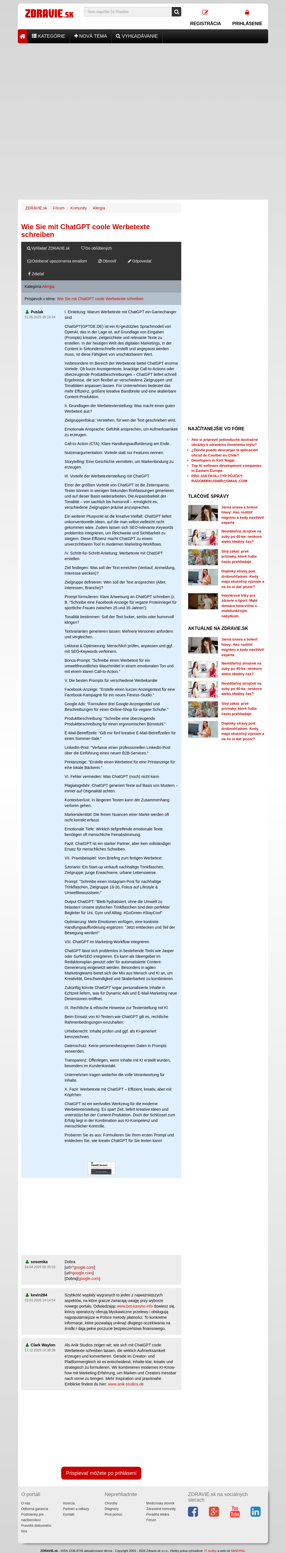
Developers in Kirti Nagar (213, 460)
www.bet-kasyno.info (135, 1306)
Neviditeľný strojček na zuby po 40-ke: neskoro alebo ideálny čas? (241, 536)
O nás (25, 1503)
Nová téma (90, 36)
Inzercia (69, 1503)
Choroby (111, 1503)
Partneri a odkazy (76, 1509)
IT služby (210, 1550)
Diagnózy (112, 1509)
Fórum (58, 208)
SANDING (238, 1550)
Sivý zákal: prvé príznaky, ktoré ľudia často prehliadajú (239, 556)
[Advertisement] (143, 82)
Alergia (99, 208)
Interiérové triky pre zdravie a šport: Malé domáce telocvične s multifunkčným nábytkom (239, 605)
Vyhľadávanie (137, 36)
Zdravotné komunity (161, 1509)
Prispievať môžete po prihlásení (101, 1473)
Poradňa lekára (157, 1514)
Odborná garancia (34, 1509)
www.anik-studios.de (126, 1384)
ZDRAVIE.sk (36, 208)
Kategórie (48, 36)
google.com (84, 1267)
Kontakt (68, 1514)
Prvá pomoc (114, 1514)
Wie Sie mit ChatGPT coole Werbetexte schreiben (100, 299)
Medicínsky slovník (160, 1503)
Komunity (78, 208)
